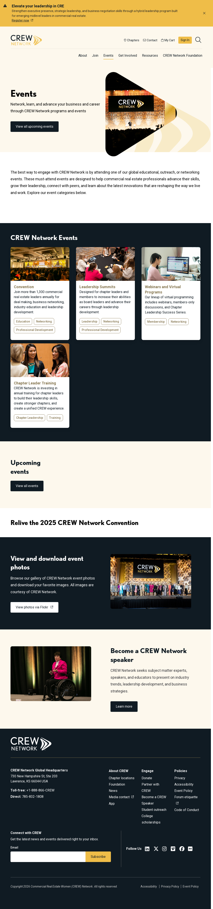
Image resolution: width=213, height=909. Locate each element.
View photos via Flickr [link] (32, 607)
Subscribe (98, 857)
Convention (24, 287)
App (112, 804)
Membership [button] (156, 321)
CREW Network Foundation (182, 56)
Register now (20, 20)
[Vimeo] (173, 849)
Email (14, 847)
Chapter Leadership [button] (29, 417)
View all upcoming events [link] (34, 127)
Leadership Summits (97, 287)
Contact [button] (150, 40)
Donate (147, 778)
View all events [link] (27, 486)
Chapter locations (121, 778)
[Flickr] (190, 849)
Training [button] (55, 417)
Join (95, 56)
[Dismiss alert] (204, 13)
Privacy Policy (170, 886)
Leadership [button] (89, 321)
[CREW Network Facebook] (181, 849)
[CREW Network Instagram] (164, 849)
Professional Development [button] (34, 330)
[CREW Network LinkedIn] (147, 849)
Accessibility (183, 784)
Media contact (119, 797)
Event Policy (183, 791)
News (113, 791)
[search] (198, 40)
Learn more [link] (124, 706)
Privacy (179, 778)
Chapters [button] (131, 40)
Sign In (185, 40)
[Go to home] (26, 40)
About (82, 56)
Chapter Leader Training (35, 383)
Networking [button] (44, 321)
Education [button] (23, 321)
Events (108, 56)
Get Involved (127, 56)
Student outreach (154, 810)
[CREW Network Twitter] (156, 849)
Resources (150, 56)
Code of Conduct (186, 810)
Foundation (117, 784)
